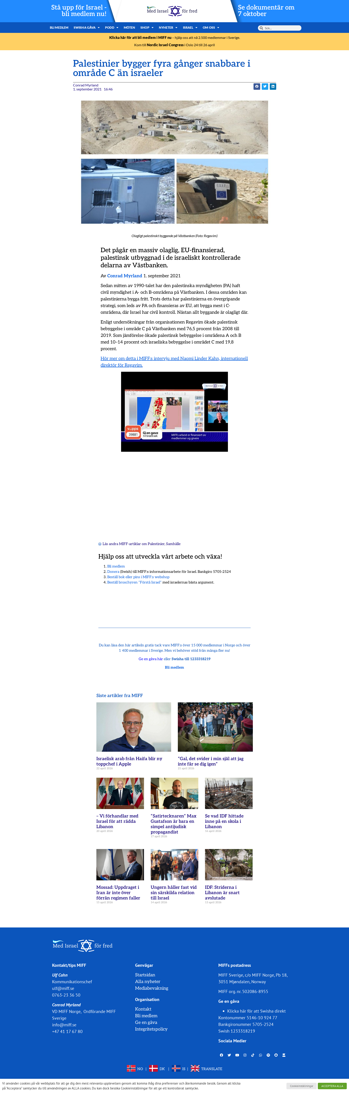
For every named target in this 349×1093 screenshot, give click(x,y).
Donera (113, 572)
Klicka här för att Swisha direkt (256, 1011)
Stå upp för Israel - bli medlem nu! (79, 11)
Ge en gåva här (151, 659)
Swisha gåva (87, 27)
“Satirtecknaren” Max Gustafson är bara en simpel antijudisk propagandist (173, 824)
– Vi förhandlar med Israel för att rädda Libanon (117, 821)
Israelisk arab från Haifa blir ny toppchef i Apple (129, 761)
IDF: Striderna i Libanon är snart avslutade (222, 893)
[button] (257, 86)
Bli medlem (59, 27)
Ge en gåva (146, 1022)
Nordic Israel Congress (165, 45)
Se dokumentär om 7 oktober (266, 11)
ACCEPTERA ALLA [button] (332, 1086)
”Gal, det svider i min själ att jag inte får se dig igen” (210, 761)
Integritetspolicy (151, 1029)
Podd (111, 27)
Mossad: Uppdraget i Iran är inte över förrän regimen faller (118, 893)
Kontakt (143, 1009)
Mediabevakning (151, 988)
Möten (129, 27)
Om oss (211, 27)
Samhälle (173, 544)
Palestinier (156, 544)
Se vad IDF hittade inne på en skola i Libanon (224, 821)
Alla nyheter (147, 981)
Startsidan (145, 975)
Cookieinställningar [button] (301, 1086)
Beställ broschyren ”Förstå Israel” (134, 582)
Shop (147, 27)
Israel (190, 27)
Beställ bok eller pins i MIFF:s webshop (138, 577)
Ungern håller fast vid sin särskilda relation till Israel (174, 893)
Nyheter (168, 27)
